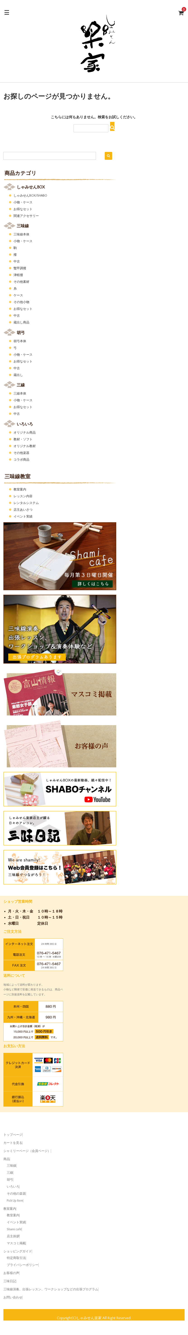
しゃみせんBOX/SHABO (30, 195)
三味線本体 (21, 234)
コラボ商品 (21, 460)
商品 (6, 1159)
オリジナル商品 (25, 432)
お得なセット (23, 209)
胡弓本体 (20, 341)
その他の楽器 (16, 1194)
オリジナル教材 (25, 446)
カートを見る (12, 1143)
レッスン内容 (23, 496)
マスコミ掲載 (16, 1243)
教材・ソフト (23, 439)
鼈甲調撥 (20, 268)
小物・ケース (23, 202)
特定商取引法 (16, 1258)
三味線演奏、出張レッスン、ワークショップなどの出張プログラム (50, 1289)
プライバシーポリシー (22, 1265)
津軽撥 (18, 275)
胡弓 (10, 1180)
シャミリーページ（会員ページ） (27, 1151)
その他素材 (21, 282)
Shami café (14, 1229)
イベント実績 (23, 516)
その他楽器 (21, 453)
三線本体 (20, 393)
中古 (17, 261)
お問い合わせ (12, 1297)
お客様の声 (11, 1273)
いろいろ (13, 1187)
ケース (18, 295)
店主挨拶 (13, 1236)
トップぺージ (12, 1135)
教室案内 (20, 489)
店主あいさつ (23, 510)
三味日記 (9, 1281)
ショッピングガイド (17, 1251)
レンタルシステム (26, 503)
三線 (10, 1173)
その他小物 (21, 302)
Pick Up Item (15, 1201)
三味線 (11, 1166)
